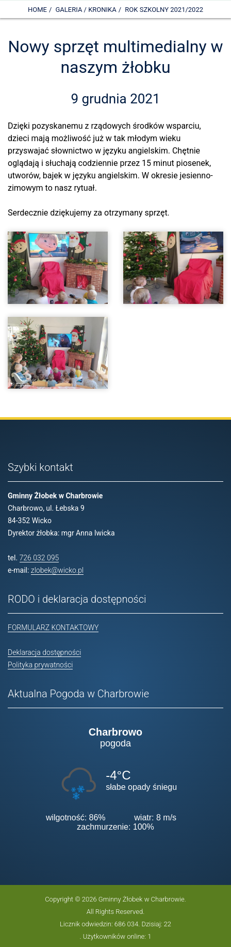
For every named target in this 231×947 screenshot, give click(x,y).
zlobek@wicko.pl (57, 570)
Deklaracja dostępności (44, 652)
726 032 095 (39, 558)
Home (37, 9)
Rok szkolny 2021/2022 (164, 9)
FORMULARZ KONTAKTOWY (53, 627)
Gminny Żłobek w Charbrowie (141, 899)
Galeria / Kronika (86, 9)
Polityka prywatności (40, 665)
